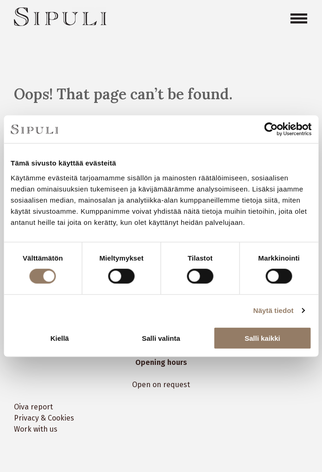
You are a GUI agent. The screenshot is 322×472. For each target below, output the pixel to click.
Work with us (35, 429)
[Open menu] (299, 18)
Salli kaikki (262, 338)
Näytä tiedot (273, 310)
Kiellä (60, 338)
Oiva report (33, 406)
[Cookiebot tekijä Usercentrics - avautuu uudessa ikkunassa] (270, 129)
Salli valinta (161, 338)
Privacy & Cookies (44, 418)
